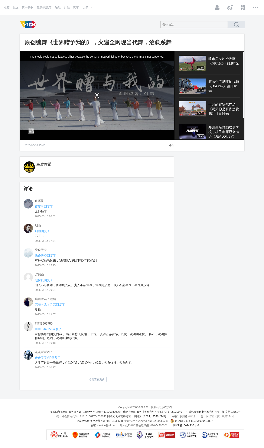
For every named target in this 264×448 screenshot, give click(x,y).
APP (243, 7)
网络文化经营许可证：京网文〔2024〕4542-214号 (136, 416)
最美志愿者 (44, 7)
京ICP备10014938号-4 (186, 425)
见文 (16, 7)
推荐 (7, 7)
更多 (255, 7)
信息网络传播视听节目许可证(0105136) (100, 420)
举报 (171, 145)
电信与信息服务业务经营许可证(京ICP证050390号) (153, 411)
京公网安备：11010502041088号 (194, 420)
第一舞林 (28, 7)
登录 (217, 7)
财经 (67, 7)
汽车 (76, 7)
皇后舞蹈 (43, 164)
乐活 (58, 7)
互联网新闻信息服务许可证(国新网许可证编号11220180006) (85, 411)
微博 (230, 7)
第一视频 (28, 24)
